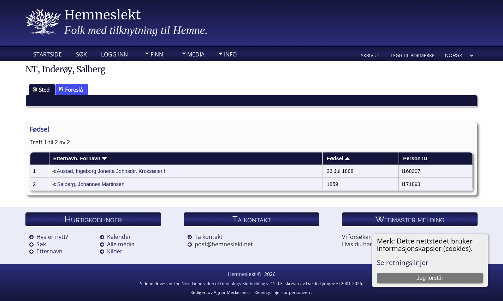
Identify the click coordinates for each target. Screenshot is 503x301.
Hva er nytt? (52, 237)
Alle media (121, 244)
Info (230, 54)
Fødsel (338, 158)
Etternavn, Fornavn (80, 158)
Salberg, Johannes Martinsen (91, 184)
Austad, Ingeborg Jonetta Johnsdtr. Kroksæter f (111, 171)
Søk (81, 54)
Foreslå (71, 89)
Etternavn (49, 251)
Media (196, 54)
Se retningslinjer (402, 262)
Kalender (119, 237)
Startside (47, 54)
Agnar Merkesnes (231, 292)
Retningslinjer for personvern (283, 292)
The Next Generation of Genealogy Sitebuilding (219, 284)
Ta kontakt (209, 237)
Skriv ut (370, 55)
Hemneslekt (102, 15)
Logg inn (114, 54)
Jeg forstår (429, 278)
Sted (40, 89)
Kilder (115, 251)
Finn (156, 54)
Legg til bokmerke (412, 55)
